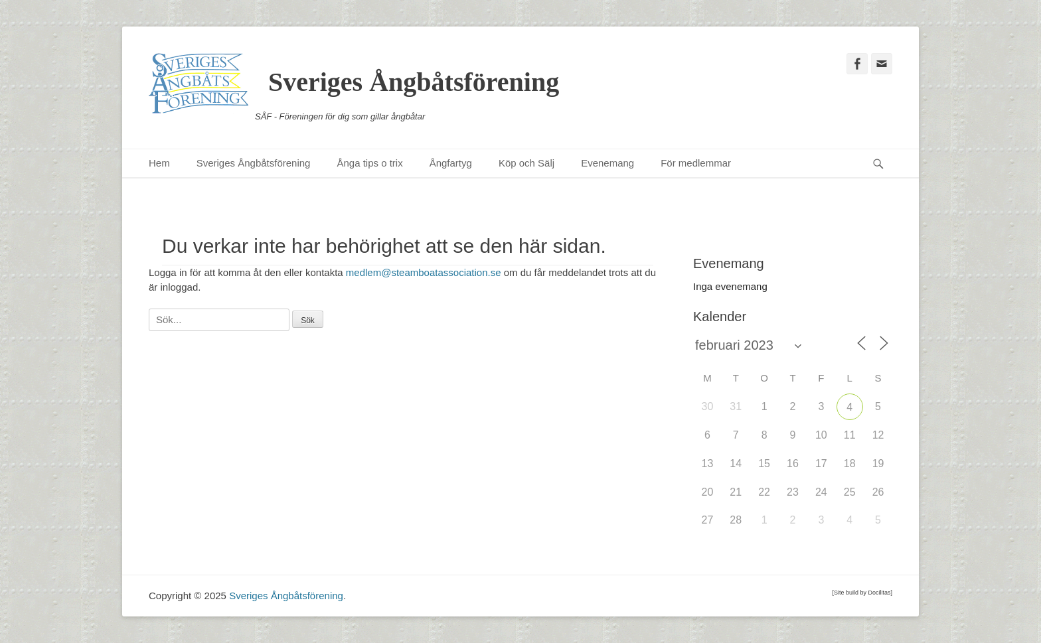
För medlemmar (696, 163)
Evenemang (607, 163)
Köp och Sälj (526, 163)
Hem (159, 163)
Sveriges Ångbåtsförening (413, 82)
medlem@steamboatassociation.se (423, 272)
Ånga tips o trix (369, 163)
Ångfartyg (451, 163)
